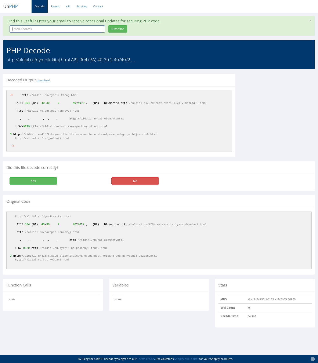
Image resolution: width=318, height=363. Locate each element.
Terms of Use (145, 359)
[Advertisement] (277, 103)
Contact (98, 6)
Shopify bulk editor (186, 359)
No (135, 181)
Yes (33, 181)
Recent (55, 6)
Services (81, 6)
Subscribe (117, 29)
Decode (39, 6)
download (43, 80)
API (68, 6)
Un (10, 6)
